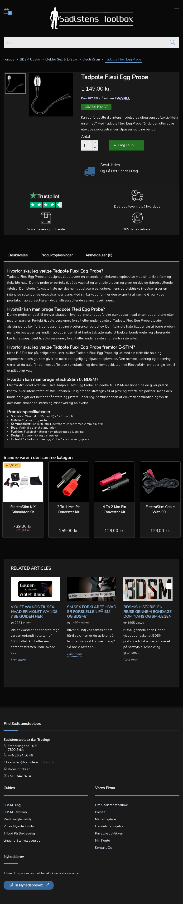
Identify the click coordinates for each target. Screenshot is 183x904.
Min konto (102, 840)
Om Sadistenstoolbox (111, 805)
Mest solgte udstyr (18, 819)
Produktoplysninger (56, 255)
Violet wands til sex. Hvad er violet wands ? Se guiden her (34, 611)
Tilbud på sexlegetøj (19, 833)
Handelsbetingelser (110, 826)
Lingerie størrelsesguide (22, 840)
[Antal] (86, 145)
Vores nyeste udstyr (19, 826)
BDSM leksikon (15, 812)
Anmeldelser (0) (98, 255)
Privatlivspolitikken (109, 833)
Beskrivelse (18, 255)
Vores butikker (18, 769)
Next (169, 586)
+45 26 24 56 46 (20, 755)
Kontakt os (103, 847)
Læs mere (18, 660)
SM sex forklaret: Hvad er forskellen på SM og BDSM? (91, 611)
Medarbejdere (105, 819)
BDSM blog (12, 805)
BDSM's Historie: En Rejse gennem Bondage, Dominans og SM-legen (147, 611)
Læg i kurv (126, 145)
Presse (100, 812)
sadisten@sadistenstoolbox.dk (30, 762)
